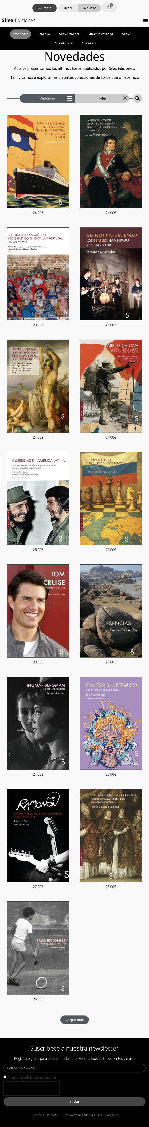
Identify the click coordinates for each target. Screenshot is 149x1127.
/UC (128, 34)
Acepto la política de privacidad (31, 1077)
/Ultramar (69, 34)
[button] (145, 20)
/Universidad (100, 34)
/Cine (89, 43)
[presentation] (32, 1088)
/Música (64, 43)
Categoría (47, 98)
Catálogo (43, 34)
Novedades (20, 34)
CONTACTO (111, 1115)
